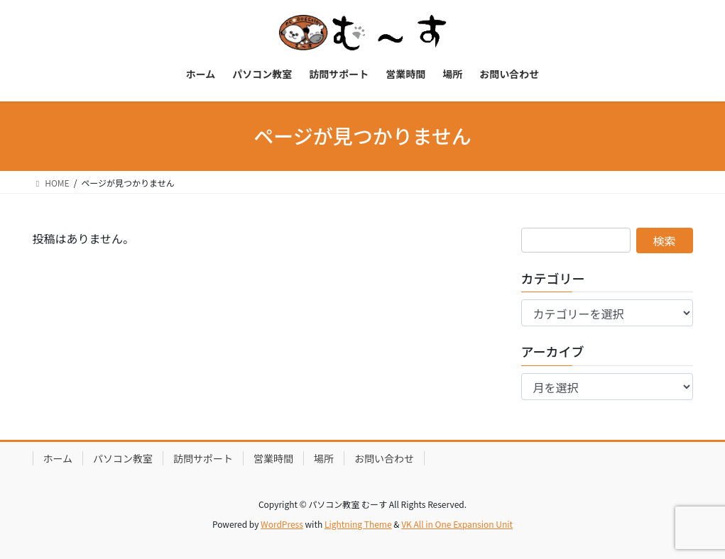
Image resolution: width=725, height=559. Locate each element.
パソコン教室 (123, 458)
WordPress (282, 524)
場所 (324, 458)
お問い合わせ (384, 458)
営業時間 (273, 458)
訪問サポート (203, 458)
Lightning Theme (358, 524)
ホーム (58, 458)
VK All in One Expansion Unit (457, 524)
